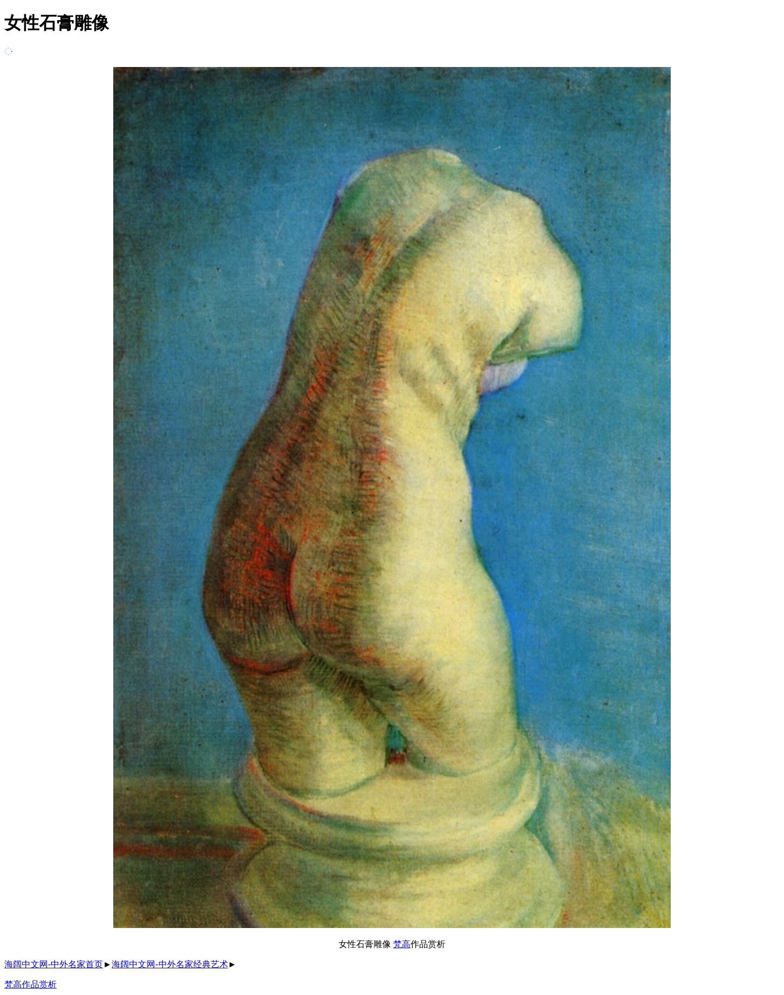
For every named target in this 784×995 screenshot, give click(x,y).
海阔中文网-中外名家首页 (53, 964)
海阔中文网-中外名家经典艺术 (170, 964)
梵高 (402, 944)
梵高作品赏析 (30, 984)
